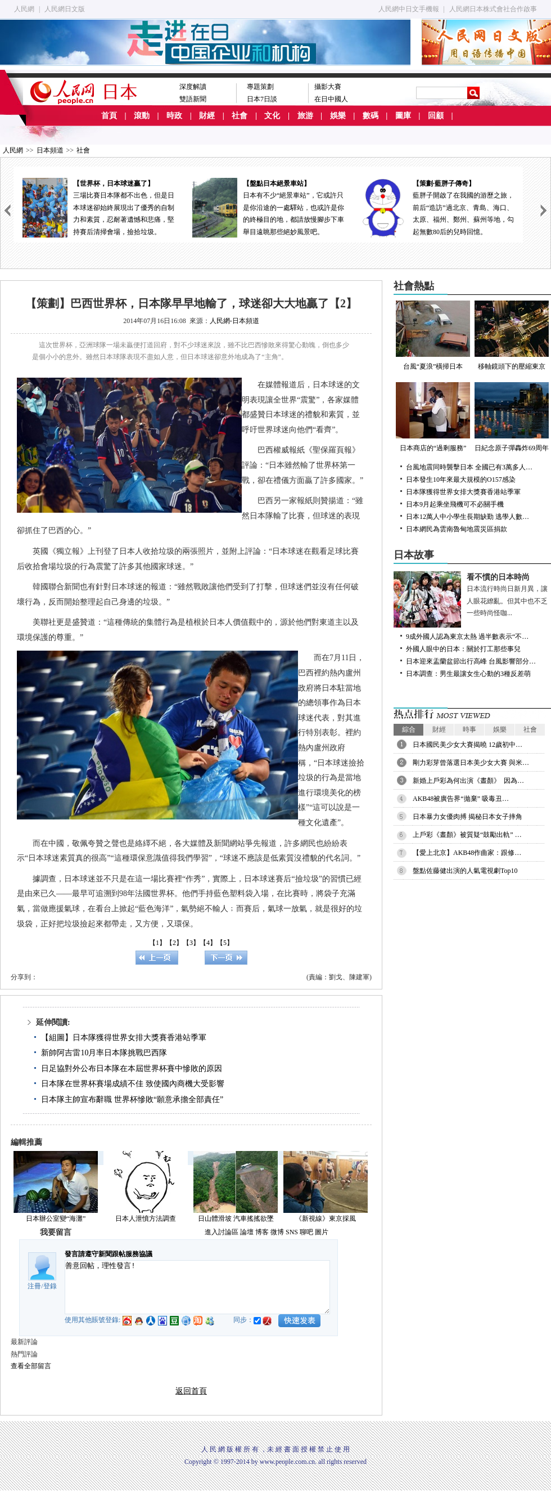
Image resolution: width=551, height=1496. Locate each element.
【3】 (191, 943)
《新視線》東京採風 (325, 1218)
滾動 (142, 115)
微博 (277, 1232)
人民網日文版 (64, 9)
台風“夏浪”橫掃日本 (433, 335)
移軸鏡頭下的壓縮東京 (512, 335)
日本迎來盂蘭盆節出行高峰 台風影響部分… (471, 661)
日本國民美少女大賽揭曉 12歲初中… (467, 745)
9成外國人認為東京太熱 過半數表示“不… (467, 636)
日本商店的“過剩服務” (433, 417)
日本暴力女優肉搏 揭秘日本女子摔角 (467, 817)
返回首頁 (191, 1391)
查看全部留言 (31, 1366)
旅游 (305, 115)
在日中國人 (331, 99)
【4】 (208, 943)
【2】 (174, 943)
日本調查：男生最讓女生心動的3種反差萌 (468, 674)
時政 (174, 115)
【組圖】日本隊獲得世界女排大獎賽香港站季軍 (123, 1037)
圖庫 (403, 115)
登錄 (50, 1286)
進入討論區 (221, 1232)
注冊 (34, 1286)
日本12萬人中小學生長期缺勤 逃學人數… (467, 517)
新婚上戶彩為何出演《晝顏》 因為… (468, 781)
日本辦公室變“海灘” (56, 1218)
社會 (239, 115)
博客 (262, 1232)
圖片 (321, 1232)
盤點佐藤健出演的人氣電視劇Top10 (465, 871)
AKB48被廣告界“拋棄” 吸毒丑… (461, 799)
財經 (207, 115)
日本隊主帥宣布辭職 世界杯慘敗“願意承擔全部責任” (132, 1099)
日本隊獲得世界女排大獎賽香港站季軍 (463, 492)
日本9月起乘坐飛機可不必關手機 (455, 504)
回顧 (436, 115)
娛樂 (338, 115)
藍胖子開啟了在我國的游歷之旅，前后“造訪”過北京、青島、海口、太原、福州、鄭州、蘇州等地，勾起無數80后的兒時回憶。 (438, 207)
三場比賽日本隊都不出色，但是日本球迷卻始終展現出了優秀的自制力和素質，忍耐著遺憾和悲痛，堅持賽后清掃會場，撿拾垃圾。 (98, 207)
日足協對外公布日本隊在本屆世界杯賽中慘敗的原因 (131, 1068)
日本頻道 (50, 150)
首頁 (109, 115)
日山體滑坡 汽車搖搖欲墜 (236, 1218)
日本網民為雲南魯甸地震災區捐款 (456, 529)
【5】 (224, 943)
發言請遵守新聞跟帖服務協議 (108, 1254)
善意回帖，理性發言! (197, 1287)
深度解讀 (192, 87)
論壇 (247, 1232)
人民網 (24, 9)
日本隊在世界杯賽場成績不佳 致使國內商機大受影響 (132, 1084)
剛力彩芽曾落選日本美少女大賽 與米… (471, 763)
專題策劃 (260, 87)
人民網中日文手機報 (408, 9)
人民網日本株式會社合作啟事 (493, 9)
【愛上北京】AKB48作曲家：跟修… (467, 853)
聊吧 (306, 1232)
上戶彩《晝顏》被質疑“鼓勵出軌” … (467, 835)
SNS (292, 1232)
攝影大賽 (327, 87)
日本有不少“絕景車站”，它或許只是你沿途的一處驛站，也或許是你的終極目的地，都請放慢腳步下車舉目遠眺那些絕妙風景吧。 (268, 207)
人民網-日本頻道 (234, 321)
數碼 (370, 115)
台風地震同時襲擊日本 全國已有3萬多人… (469, 467)
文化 (272, 115)
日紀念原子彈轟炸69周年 (512, 417)
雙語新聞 (192, 99)
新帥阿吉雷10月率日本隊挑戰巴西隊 (104, 1053)
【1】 (157, 943)
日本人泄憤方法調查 (145, 1218)
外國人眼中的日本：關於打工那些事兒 (463, 649)
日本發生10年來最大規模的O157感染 (461, 479)
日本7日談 (262, 99)
